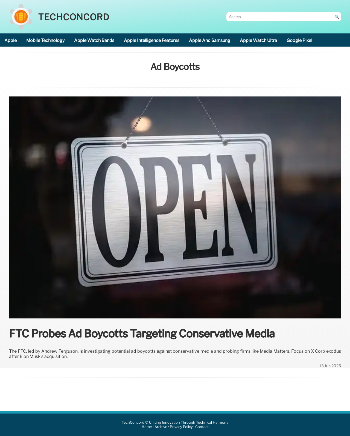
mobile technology (45, 40)
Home (147, 427)
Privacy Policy (181, 427)
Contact (202, 427)
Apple (10, 40)
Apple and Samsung (209, 40)
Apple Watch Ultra (258, 40)
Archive (160, 427)
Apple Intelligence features (151, 40)
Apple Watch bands (94, 40)
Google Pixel (299, 40)
